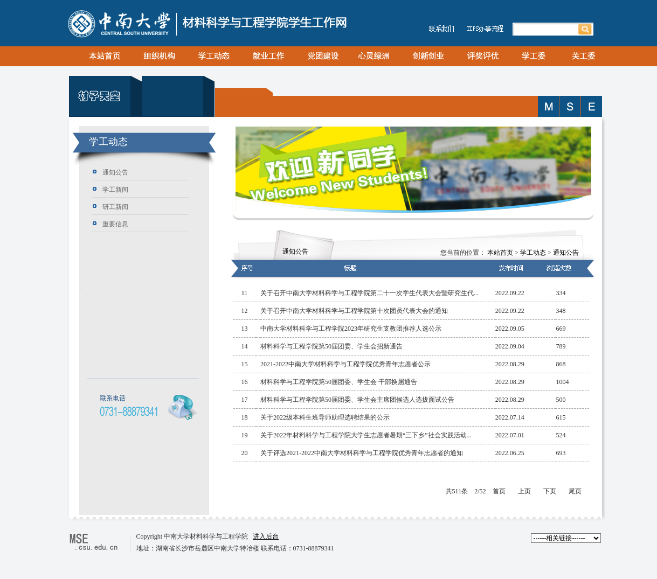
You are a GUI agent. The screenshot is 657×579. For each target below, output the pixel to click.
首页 (499, 491)
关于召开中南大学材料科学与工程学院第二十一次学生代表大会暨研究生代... (369, 293)
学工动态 (533, 252)
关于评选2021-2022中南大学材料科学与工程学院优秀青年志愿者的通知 (361, 453)
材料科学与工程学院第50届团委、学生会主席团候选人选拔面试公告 (357, 399)
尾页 (575, 491)
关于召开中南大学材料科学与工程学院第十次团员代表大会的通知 (354, 311)
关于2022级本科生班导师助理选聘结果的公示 (325, 417)
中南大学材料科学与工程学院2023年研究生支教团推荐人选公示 (350, 328)
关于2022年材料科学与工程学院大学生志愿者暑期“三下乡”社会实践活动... (366, 435)
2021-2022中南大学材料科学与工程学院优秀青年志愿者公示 (345, 364)
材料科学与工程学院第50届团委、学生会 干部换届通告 (338, 382)
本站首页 (500, 252)
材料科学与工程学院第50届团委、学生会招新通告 (331, 346)
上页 (524, 491)
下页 (549, 491)
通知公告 (566, 252)
